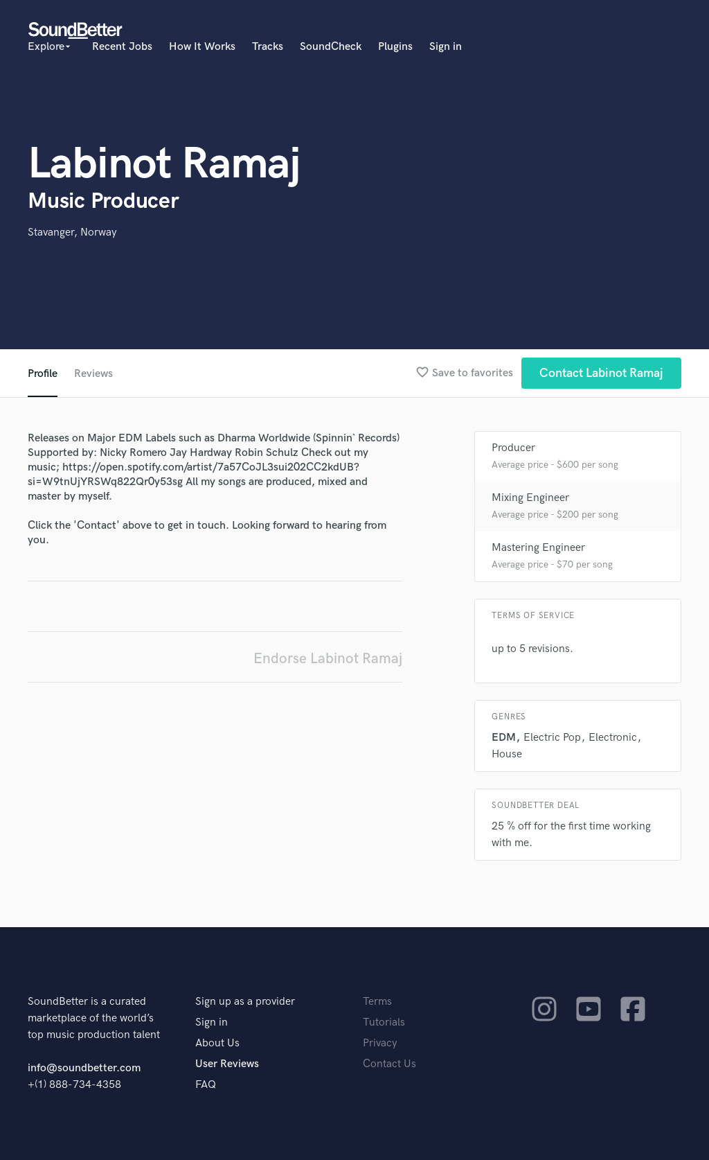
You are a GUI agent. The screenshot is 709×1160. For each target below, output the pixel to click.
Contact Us (389, 1064)
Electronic (613, 737)
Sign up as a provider (245, 1001)
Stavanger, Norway (72, 232)
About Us (217, 1043)
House (507, 754)
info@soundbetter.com (84, 1068)
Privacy (380, 1043)
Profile (42, 373)
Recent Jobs (122, 46)
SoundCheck (330, 46)
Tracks (267, 46)
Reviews (93, 373)
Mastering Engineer (538, 547)
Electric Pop (552, 737)
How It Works (202, 46)
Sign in (445, 46)
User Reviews (227, 1064)
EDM (504, 737)
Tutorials (384, 1022)
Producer (513, 448)
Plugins (395, 46)
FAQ (205, 1084)
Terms (377, 1001)
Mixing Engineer (530, 497)
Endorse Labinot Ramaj (327, 658)
